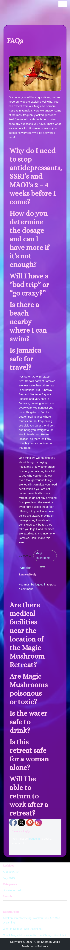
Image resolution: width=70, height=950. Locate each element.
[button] (35, 176)
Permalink (32, 566)
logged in (40, 584)
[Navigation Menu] (62, 4)
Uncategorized (12, 890)
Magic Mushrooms (43, 555)
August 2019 (10, 871)
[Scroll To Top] (63, 941)
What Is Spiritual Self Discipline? (23, 928)
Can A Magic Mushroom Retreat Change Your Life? (34, 935)
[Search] (31, 904)
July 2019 (9, 878)
